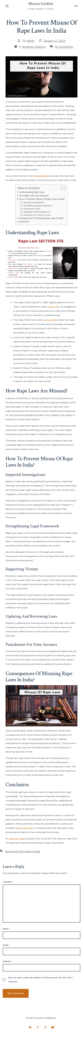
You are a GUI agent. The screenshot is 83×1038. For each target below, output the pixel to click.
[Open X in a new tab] (38, 1027)
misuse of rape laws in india (22, 851)
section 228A (50, 319)
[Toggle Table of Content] (62, 188)
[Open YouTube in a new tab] (52, 1027)
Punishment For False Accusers (37, 215)
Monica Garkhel (42, 175)
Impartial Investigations (34, 202)
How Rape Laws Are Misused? (34, 195)
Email (6, 945)
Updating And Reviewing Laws (37, 211)
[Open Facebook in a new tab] (30, 1027)
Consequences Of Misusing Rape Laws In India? (41, 218)
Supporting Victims (32, 208)
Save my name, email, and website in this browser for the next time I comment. (40, 979)
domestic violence (33, 47)
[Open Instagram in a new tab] (45, 1027)
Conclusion (24, 221)
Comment (8, 881)
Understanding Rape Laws (31, 192)
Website (7, 961)
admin (30, 41)
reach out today (17, 838)
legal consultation (24, 828)
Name (6, 928)
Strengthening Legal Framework (38, 205)
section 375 (53, 306)
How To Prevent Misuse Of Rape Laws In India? (42, 199)
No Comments (64, 47)
